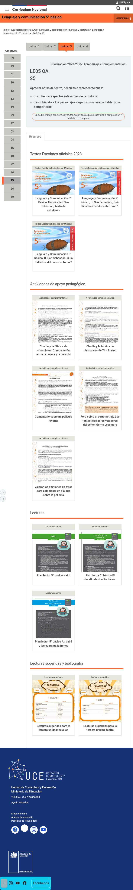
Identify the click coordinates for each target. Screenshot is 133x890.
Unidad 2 (50, 46)
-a (4, 498)
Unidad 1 (34, 46)
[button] (117, 6)
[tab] (117, 6)
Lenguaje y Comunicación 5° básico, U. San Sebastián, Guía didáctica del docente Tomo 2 (53, 258)
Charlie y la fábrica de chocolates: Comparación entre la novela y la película (53, 350)
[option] (10, 883)
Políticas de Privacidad (24, 820)
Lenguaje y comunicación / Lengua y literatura (64, 29)
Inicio (6, 29)
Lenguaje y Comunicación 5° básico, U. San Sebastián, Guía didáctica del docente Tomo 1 (100, 202)
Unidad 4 (82, 46)
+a (3, 492)
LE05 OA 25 (37, 33)
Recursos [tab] (35, 136)
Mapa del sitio (19, 813)
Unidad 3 (66, 46)
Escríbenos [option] (41, 883)
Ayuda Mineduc (19, 802)
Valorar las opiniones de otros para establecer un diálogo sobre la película (53, 491)
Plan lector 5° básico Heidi (53, 575)
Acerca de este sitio (22, 817)
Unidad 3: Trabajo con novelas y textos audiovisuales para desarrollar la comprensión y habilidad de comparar (78, 117)
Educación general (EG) (24, 29)
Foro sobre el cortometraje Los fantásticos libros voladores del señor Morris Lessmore (100, 420)
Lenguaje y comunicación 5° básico (32, 17)
